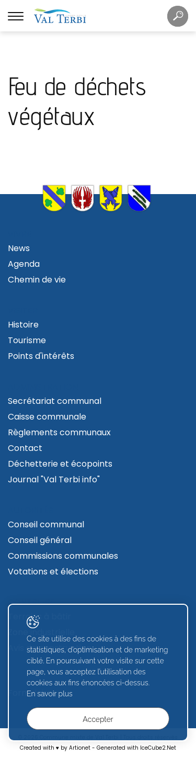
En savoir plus (50, 694)
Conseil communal (46, 524)
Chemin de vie (37, 280)
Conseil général (40, 540)
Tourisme (27, 340)
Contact (25, 448)
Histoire (23, 325)
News (19, 248)
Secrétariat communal (54, 401)
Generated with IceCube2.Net (136, 748)
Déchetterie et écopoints (60, 464)
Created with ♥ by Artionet (55, 748)
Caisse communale (47, 417)
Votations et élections (53, 572)
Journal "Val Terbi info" (54, 479)
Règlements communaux (59, 432)
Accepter (98, 719)
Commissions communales (63, 556)
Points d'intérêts (41, 356)
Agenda (24, 264)
